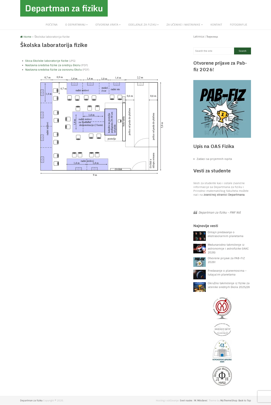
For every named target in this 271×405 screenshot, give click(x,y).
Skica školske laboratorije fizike (46, 61)
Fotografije (238, 24)
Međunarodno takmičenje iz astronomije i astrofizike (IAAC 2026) (228, 248)
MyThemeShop (228, 400)
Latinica (198, 36)
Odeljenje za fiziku (142, 24)
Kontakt (216, 24)
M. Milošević (200, 400)
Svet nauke (186, 400)
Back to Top (244, 400)
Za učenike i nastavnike (183, 24)
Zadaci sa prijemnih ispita (214, 159)
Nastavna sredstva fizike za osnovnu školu (53, 69)
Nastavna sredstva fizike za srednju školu (52, 65)
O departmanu (75, 24)
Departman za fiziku (64, 8)
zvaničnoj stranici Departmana (223, 195)
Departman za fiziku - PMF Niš (219, 213)
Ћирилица (212, 36)
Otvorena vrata (106, 24)
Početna (52, 24)
